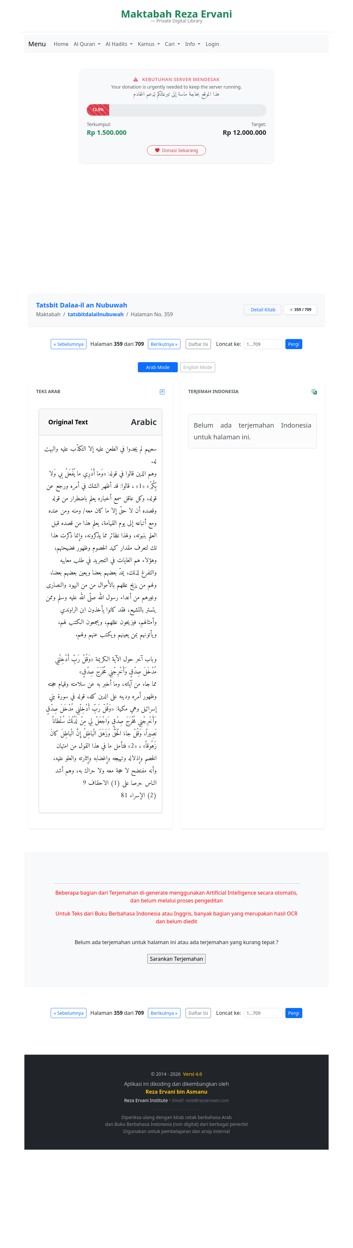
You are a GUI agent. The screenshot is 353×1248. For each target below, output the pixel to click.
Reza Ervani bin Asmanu (176, 1091)
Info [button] (191, 44)
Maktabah (48, 314)
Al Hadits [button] (117, 44)
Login (212, 44)
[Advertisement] (176, 240)
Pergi (293, 344)
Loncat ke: (228, 343)
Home (61, 44)
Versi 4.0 (192, 1074)
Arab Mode (157, 367)
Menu (37, 43)
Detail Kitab (263, 309)
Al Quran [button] (85, 44)
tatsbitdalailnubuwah (96, 314)
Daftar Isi (198, 344)
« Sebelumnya (69, 344)
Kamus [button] (147, 44)
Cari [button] (170, 44)
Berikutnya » (164, 344)
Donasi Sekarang (176, 150)
